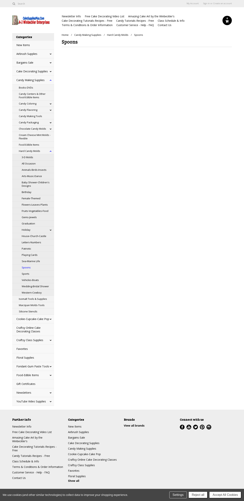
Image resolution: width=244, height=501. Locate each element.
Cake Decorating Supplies (32, 71)
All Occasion (29, 163)
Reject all (198, 494)
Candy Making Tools (30, 116)
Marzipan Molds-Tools (32, 305)
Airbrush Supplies (26, 54)
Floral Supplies (25, 357)
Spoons (26, 267)
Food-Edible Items (29, 144)
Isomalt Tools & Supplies (33, 299)
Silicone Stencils (28, 311)
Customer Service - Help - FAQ (135, 25)
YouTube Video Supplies (31, 401)
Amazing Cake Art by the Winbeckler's (151, 16)
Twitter (195, 427)
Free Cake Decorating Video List (104, 16)
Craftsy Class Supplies (29, 340)
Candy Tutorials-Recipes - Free (135, 20)
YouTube (188, 427)
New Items (23, 45)
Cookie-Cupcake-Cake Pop (32, 319)
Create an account (222, 3)
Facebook (182, 427)
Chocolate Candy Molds (32, 128)
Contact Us (164, 25)
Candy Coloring (27, 103)
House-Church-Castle (34, 236)
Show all (73, 481)
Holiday (26, 229)
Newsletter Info (71, 16)
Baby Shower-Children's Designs (36, 184)
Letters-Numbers (31, 242)
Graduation (28, 223)
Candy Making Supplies (30, 80)
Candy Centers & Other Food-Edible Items (32, 95)
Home (65, 35)
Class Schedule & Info (171, 20)
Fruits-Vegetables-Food (35, 211)
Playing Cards (30, 255)
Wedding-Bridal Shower (35, 286)
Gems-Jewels (29, 217)
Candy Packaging (29, 122)
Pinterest (202, 427)
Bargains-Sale (24, 62)
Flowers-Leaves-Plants (35, 204)
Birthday (26, 192)
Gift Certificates (25, 384)
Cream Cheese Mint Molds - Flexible (34, 136)
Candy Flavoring (28, 110)
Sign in (206, 3)
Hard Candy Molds (29, 151)
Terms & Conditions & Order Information (87, 25)
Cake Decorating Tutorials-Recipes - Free (87, 20)
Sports (25, 273)
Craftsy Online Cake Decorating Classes (28, 329)
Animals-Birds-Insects (34, 170)
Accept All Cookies (225, 494)
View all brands (134, 425)
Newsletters (23, 392)
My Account (193, 3)
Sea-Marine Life (31, 261)
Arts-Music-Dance (32, 176)
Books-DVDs (26, 87)
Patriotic (26, 248)
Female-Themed (31, 198)
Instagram (208, 427)
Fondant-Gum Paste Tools (32, 366)
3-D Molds (27, 157)
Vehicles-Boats (30, 280)
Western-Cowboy (32, 292)
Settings (178, 494)
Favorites (22, 349)
